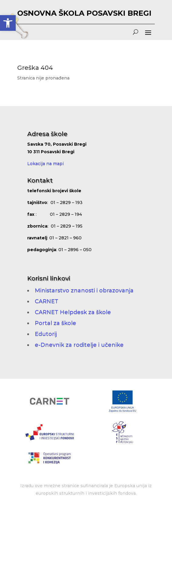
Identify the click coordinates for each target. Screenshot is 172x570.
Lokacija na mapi (45, 163)
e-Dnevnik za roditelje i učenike (79, 345)
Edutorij (46, 334)
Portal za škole (55, 323)
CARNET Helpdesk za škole (73, 312)
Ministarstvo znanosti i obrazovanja (84, 290)
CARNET (46, 301)
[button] (8, 23)
